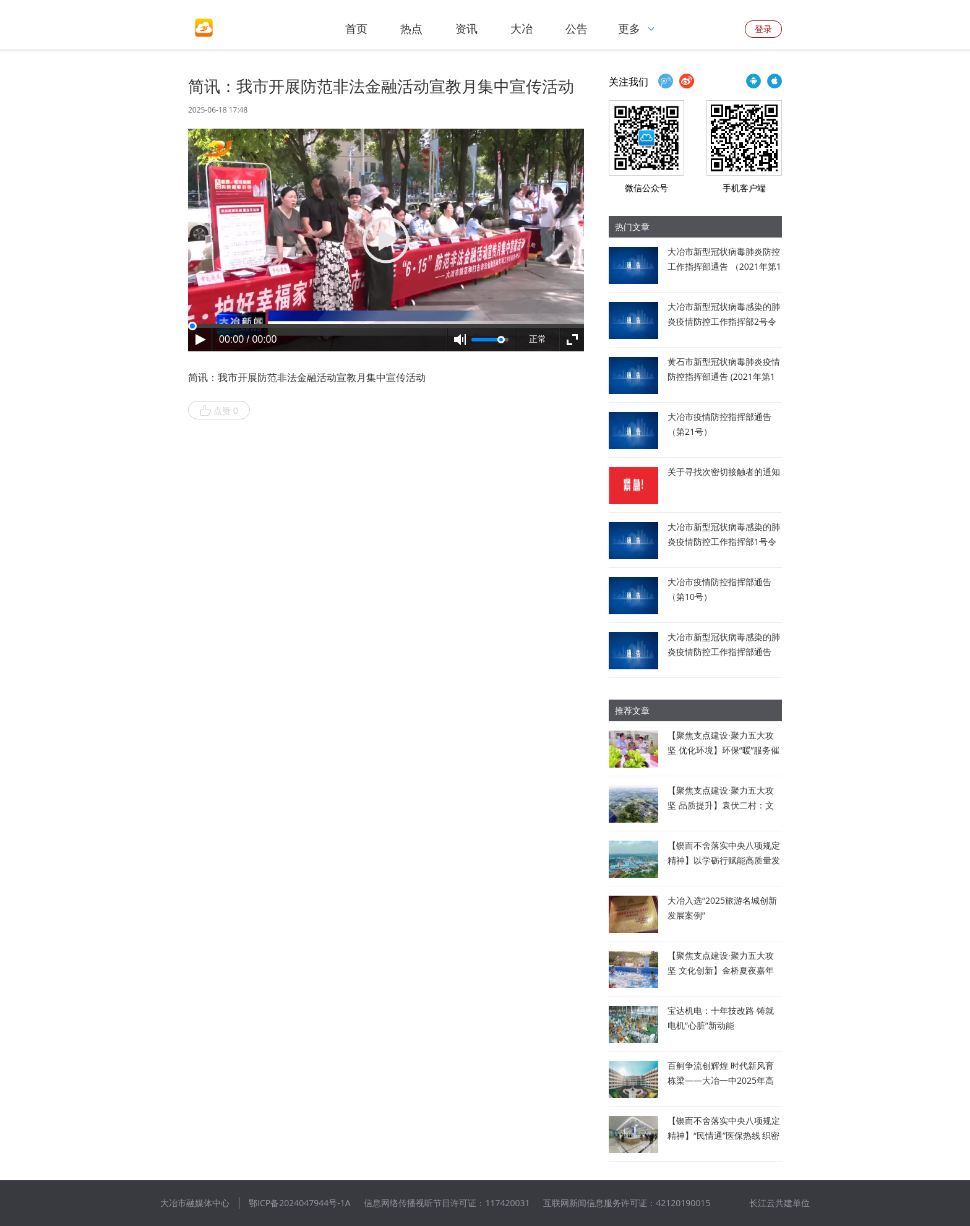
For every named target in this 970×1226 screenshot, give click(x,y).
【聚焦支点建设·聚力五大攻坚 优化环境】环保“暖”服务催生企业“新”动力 (723, 750)
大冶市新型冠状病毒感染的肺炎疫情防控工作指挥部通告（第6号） (723, 651)
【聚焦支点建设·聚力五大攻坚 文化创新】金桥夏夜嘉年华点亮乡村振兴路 (720, 970)
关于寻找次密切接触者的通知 (723, 472)
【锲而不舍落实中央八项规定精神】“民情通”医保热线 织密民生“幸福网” (723, 1135)
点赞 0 (219, 411)
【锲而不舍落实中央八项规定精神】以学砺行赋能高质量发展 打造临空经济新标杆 (723, 860)
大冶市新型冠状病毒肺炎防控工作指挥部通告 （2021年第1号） (724, 266)
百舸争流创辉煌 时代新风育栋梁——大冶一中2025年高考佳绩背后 (720, 1080)
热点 (411, 28)
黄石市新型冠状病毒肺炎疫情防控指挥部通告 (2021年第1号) (723, 376)
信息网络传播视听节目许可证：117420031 (447, 1203)
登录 (763, 29)
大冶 (521, 28)
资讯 (466, 28)
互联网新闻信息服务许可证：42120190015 (626, 1203)
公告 (576, 28)
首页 (356, 28)
